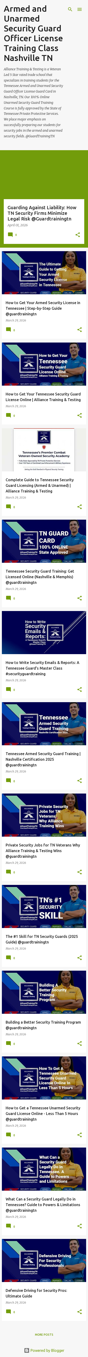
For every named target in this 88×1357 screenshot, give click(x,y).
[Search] (70, 9)
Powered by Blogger (44, 1350)
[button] (77, 235)
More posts (44, 1334)
